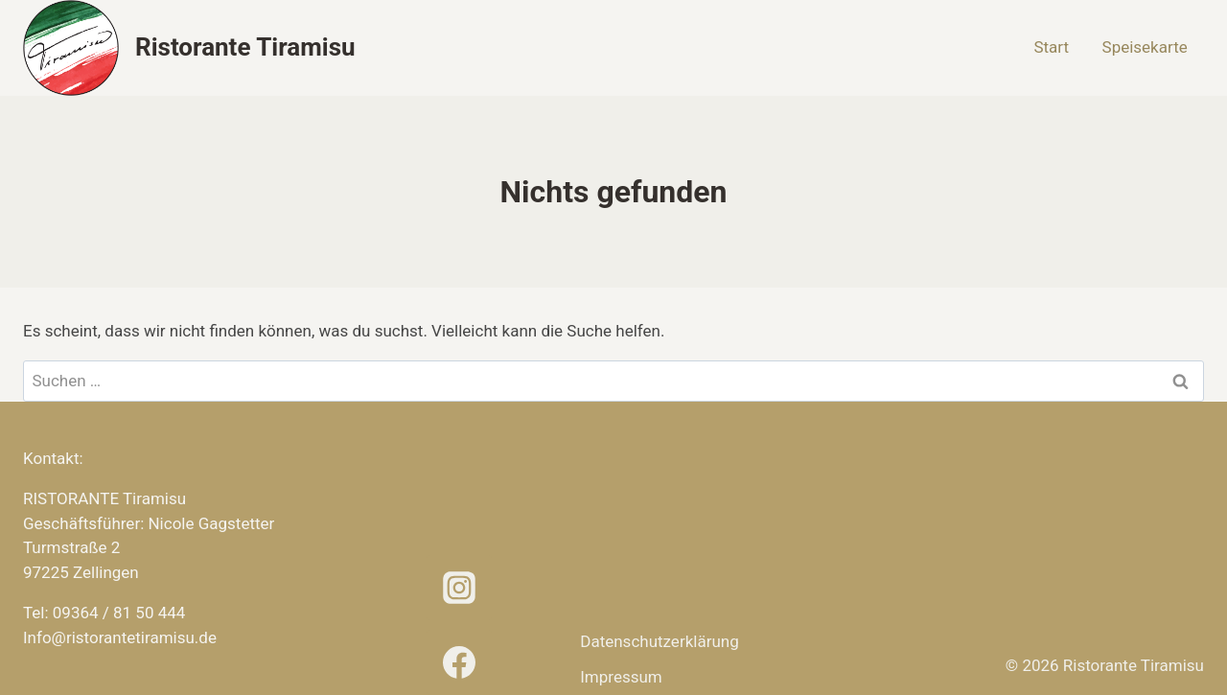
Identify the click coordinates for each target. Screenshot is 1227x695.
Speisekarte (1145, 47)
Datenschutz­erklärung (659, 641)
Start (1051, 47)
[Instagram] (459, 587)
